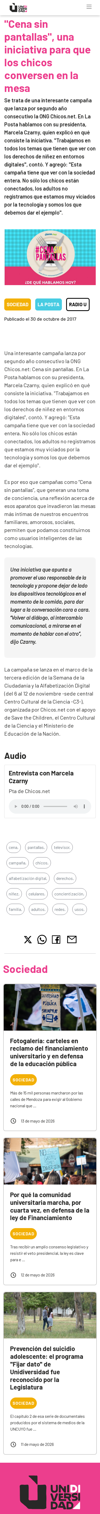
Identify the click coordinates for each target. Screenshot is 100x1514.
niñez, (14, 893)
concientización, (69, 893)
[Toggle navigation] (89, 6)
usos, (80, 909)
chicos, (42, 862)
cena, (13, 847)
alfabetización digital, (28, 878)
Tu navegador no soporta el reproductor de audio (50, 806)
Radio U (78, 304)
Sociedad (18, 304)
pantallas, (36, 847)
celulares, (37, 893)
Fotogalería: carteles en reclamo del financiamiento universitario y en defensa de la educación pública (49, 1052)
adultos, (38, 909)
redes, (60, 909)
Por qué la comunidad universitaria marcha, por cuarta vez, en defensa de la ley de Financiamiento (49, 1206)
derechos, (65, 878)
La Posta (48, 304)
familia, (15, 909)
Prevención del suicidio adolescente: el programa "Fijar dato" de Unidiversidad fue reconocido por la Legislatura (46, 1368)
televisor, (62, 847)
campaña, (17, 862)
